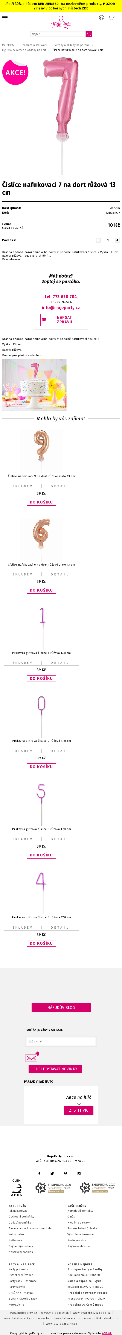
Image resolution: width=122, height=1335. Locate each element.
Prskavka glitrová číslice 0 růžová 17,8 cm (41, 741)
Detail (60, 486)
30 (57, 4)
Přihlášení (101, 17)
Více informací (11, 259)
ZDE (85, 8)
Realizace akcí (76, 1240)
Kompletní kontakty (80, 1210)
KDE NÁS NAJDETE (79, 1264)
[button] (41, 502)
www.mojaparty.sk (55, 1312)
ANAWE (107, 1333)
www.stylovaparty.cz (61, 1323)
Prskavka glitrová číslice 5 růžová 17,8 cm (41, 829)
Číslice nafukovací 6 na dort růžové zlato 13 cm (41, 564)
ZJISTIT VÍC (78, 1110)
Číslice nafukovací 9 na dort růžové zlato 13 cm (41, 476)
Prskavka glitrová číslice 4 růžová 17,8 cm (41, 917)
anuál (30, 1292)
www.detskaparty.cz (19, 1318)
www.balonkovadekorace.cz (59, 1318)
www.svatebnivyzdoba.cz (92, 1312)
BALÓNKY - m (17, 1292)
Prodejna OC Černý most (85, 1304)
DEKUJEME (46, 4)
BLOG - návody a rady (23, 1298)
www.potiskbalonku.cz (101, 1318)
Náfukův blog (61, 1007)
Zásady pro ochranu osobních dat (31, 1228)
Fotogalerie (16, 1304)
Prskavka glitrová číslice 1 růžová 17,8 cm (41, 653)
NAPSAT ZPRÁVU (64, 319)
